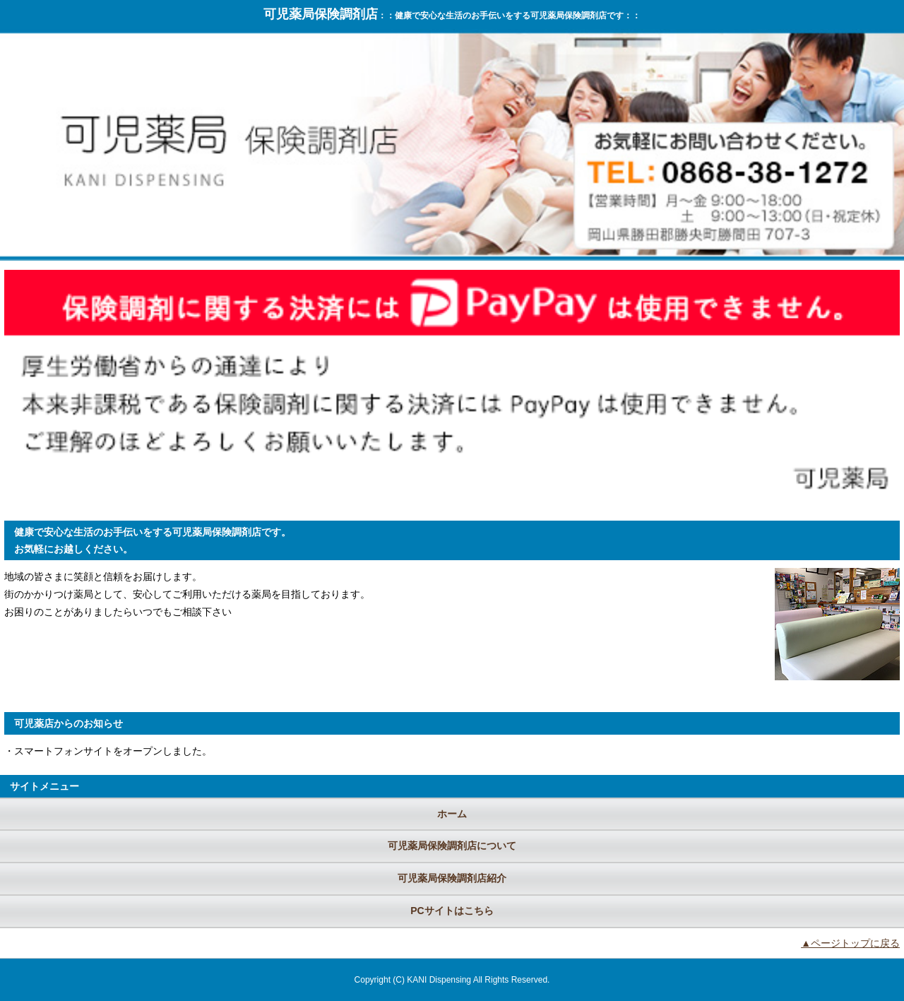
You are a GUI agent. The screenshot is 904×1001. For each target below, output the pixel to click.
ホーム (452, 813)
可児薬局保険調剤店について (452, 845)
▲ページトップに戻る (850, 943)
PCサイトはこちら (451, 910)
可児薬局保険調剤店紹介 (452, 878)
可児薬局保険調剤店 (320, 14)
